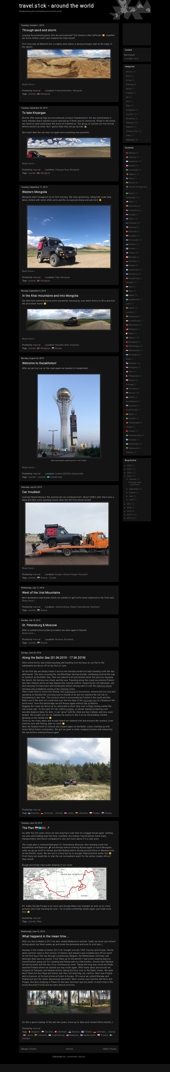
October (132, 479)
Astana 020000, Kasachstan (69, 473)
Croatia (132, 215)
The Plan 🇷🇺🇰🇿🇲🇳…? (35, 828)
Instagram (131, 110)
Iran (130, 287)
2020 (129, 473)
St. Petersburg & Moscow (39, 625)
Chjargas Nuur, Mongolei (67, 169)
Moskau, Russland (64, 639)
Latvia (70, 813)
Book (128, 76)
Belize (131, 178)
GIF (127, 97)
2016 (129, 508)
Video (128, 135)
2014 (129, 515)
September (134, 489)
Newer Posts (28, 1048)
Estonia (35, 813)
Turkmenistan (135, 435)
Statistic (130, 127)
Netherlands (89, 1035)
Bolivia (131, 183)
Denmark (62, 1032)
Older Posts (110, 1048)
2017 (129, 504)
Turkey (131, 431)
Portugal (130, 384)
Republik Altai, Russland (67, 345)
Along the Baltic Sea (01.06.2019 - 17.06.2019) (54, 657)
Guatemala (133, 270)
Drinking (130, 84)
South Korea (132, 410)
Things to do (132, 131)
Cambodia (131, 197)
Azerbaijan (133, 170)
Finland (88, 1032)
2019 (129, 476)
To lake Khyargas (34, 112)
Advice (129, 72)
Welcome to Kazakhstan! (39, 363)
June (131, 500)
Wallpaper (130, 140)
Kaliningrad (70, 691)
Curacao (132, 223)
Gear (128, 106)
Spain (131, 414)
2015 (129, 511)
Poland (96, 813)
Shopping (130, 118)
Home (69, 1048)
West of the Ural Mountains (41, 592)
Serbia (131, 397)
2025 (129, 466)
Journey (41, 477)
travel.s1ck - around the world (56, 6)
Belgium (35, 1032)
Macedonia (133, 325)
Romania (132, 389)
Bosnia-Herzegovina (137, 187)
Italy (130, 291)
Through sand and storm (39, 30)
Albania (132, 153)
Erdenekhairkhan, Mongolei (68, 90)
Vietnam (130, 452)
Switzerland (134, 423)
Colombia (133, 206)
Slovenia (132, 406)
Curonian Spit (90, 700)
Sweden (132, 418)
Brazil (131, 193)
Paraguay (133, 367)
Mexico (132, 338)
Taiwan (129, 427)
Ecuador (132, 236)
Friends (129, 93)
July (131, 496)
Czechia (48, 1032)
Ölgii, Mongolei (62, 277)
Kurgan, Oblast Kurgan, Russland (71, 574)
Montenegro (134, 346)
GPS (128, 101)
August (132, 492)
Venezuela (133, 448)
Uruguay (132, 440)
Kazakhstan (56, 477)
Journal (32, 94)
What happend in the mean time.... (45, 936)
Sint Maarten (132, 401)
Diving (129, 80)
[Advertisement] (135, 34)
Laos (128, 304)
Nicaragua (133, 355)
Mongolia (45, 94)
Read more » (28, 84)
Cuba (131, 219)
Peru (130, 372)
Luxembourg (58, 1035)
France (132, 253)
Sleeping (130, 123)
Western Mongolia (34, 192)
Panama (132, 363)
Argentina (133, 161)
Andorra (132, 157)
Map (39, 921)
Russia (58, 348)
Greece (132, 265)
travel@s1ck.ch (132, 58)
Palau (128, 359)
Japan (131, 295)
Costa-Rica (133, 210)
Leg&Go (70, 709)
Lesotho (130, 312)
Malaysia (74, 1035)
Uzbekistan (133, 444)
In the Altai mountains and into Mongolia (50, 295)
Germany (49, 813)
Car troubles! (31, 492)
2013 (129, 518)
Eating (129, 89)
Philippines (133, 376)
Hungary (130, 282)
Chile (131, 202)
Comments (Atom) (76, 1056)
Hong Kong (133, 278)
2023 (129, 469)
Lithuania (83, 813)
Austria (132, 166)
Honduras (133, 274)
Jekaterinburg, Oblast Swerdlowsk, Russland (77, 607)
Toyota (52, 578)
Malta (131, 333)
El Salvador (133, 240)
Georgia (132, 257)
